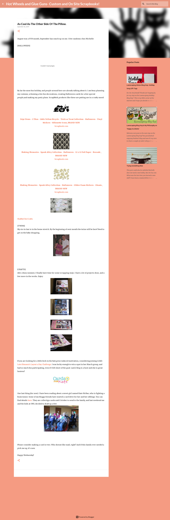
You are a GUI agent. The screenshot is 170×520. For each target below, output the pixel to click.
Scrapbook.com (61, 126)
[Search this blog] (156, 4)
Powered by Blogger (85, 517)
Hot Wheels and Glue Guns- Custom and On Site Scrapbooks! (53, 4)
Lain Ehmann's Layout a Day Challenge (34, 364)
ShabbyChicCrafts (25, 219)
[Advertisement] (61, 495)
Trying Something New (135, 166)
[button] (18, 31)
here (30, 400)
